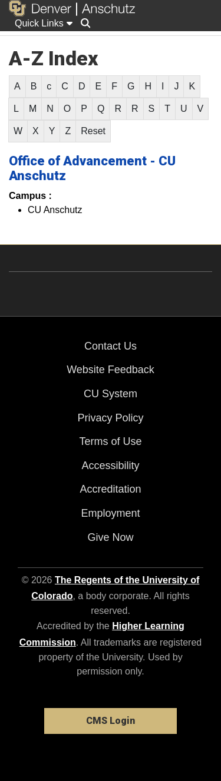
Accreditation (110, 489)
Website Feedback (110, 369)
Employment (110, 513)
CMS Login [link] (110, 720)
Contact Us (110, 346)
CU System (110, 394)
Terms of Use (110, 441)
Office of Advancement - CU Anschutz (92, 168)
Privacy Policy (110, 418)
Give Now (110, 537)
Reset (93, 131)
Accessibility (110, 465)
